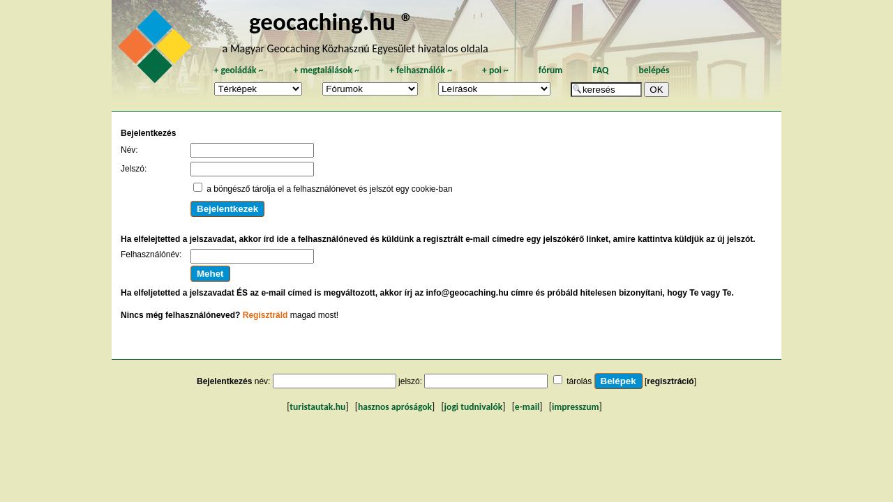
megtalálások (326, 70)
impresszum (575, 407)
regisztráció (670, 381)
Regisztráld (265, 315)
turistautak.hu (317, 407)
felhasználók (420, 70)
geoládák (238, 70)
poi (495, 70)
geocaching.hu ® (331, 21)
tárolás (579, 381)
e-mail (527, 407)
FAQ (600, 70)
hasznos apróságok (395, 407)
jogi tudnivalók (473, 407)
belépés (653, 70)
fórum (551, 70)
